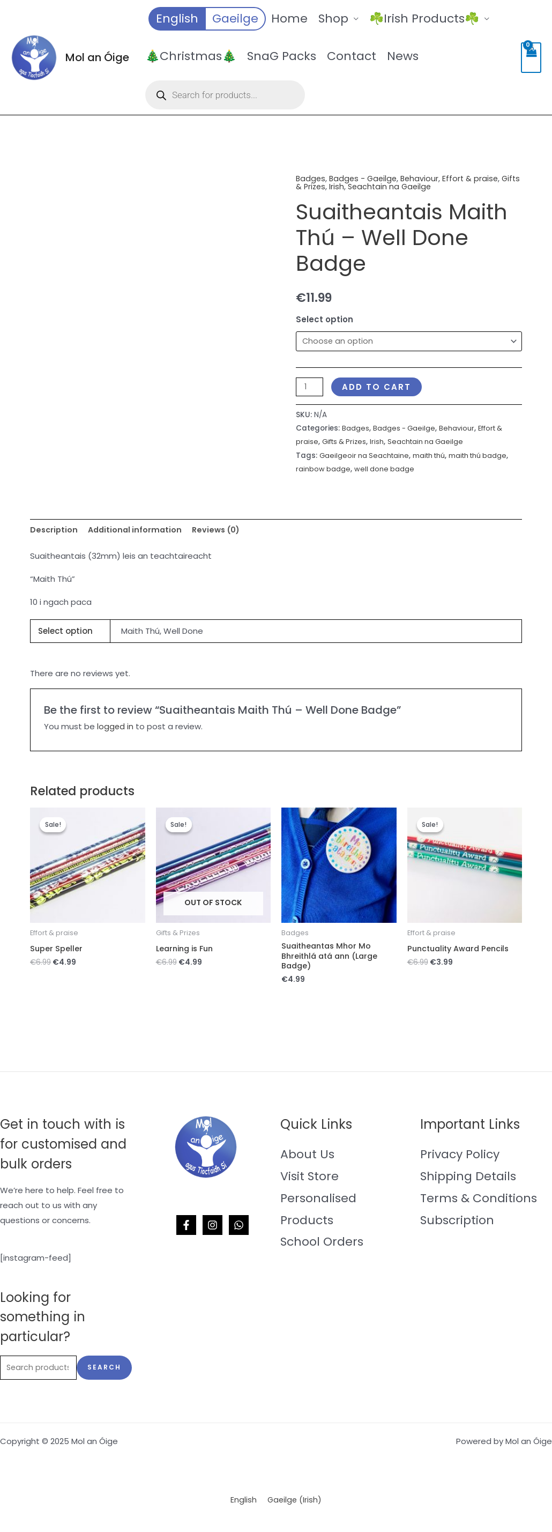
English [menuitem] (243, 1504)
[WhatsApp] (239, 1229)
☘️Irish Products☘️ (424, 18)
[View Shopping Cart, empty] (531, 57)
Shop (333, 18)
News (403, 56)
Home (289, 18)
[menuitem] (176, 19)
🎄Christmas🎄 (190, 56)
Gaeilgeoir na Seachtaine (365, 456)
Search (104, 1371)
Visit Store (309, 1179)
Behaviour (423, 178)
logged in (115, 728)
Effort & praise (475, 178)
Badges (311, 178)
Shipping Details (468, 1179)
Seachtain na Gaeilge (414, 186)
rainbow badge (351, 469)
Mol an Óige (97, 57)
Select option (324, 318)
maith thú (432, 456)
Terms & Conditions (478, 1201)
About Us (307, 1157)
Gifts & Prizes (322, 186)
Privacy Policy (459, 1157)
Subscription (457, 1223)
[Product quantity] (310, 387)
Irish (359, 186)
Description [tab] (54, 530)
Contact (351, 56)
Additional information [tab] (138, 530)
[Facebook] (186, 1229)
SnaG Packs (281, 56)
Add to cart (378, 387)
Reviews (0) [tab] (222, 530)
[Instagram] (212, 1229)
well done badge (413, 469)
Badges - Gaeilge (365, 178)
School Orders (321, 1245)
